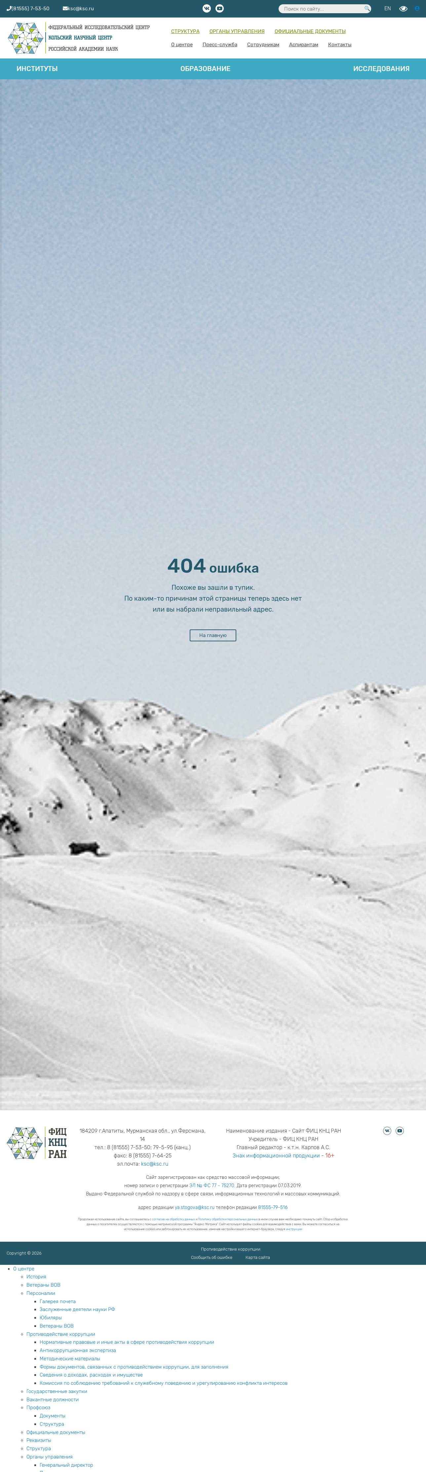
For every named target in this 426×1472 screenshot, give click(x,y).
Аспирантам (303, 45)
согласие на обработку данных (173, 1219)
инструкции (294, 1229)
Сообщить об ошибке (211, 1257)
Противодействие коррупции (230, 1249)
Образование (205, 69)
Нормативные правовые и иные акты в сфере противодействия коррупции (127, 1342)
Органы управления (237, 31)
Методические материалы (70, 1359)
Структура (185, 31)
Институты (37, 69)
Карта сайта (258, 1257)
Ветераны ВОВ (43, 1285)
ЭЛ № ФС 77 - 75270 (211, 1186)
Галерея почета (58, 1301)
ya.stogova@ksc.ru (194, 1207)
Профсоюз (38, 1408)
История (36, 1277)
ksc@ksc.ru (154, 1164)
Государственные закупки (56, 1391)
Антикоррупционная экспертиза (78, 1350)
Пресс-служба (220, 45)
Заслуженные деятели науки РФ (77, 1309)
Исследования (381, 69)
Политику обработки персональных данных (228, 1219)
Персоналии (40, 1293)
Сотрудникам (263, 45)
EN (387, 8)
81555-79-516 (273, 1207)
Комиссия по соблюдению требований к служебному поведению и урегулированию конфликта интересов (164, 1383)
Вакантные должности (52, 1400)
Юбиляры (51, 1318)
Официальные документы (310, 31)
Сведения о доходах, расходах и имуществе (91, 1375)
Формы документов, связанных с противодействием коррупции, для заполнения (134, 1367)
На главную (213, 635)
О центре (182, 45)
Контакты (340, 45)
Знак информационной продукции (276, 1155)
